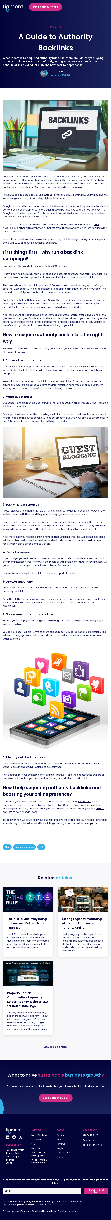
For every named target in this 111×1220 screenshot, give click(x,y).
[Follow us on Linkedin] (7, 1137)
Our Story (61, 1135)
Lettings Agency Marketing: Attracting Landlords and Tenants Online (82, 923)
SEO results (84, 801)
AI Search (36, 1139)
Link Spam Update (44, 195)
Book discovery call (93, 1144)
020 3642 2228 (90, 1135)
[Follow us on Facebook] (14, 1137)
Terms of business (11, 1211)
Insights (61, 1148)
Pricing (60, 1156)
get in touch (97, 823)
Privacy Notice (50, 1211)
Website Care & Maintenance (39, 1161)
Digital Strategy (39, 1135)
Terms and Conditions (31, 1211)
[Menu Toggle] (105, 7)
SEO (41, 847)
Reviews (61, 1143)
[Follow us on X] (20, 1137)
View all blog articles (56, 1047)
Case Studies (63, 1152)
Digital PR (35, 1148)
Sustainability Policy (67, 1211)
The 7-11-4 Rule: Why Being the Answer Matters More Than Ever (27, 923)
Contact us (88, 1140)
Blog (7, 847)
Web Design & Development (38, 1154)
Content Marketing (24, 847)
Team (60, 1139)
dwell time (92, 540)
